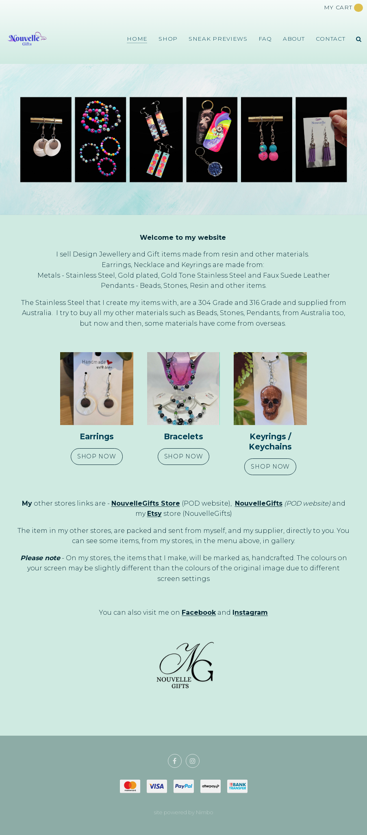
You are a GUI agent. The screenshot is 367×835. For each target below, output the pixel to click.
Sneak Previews (218, 38)
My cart (343, 8)
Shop (168, 38)
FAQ (265, 38)
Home (137, 38)
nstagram (251, 612)
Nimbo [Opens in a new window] (204, 812)
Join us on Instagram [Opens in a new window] (193, 761)
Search (359, 39)
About (293, 38)
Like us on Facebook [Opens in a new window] (175, 761)
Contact (330, 38)
